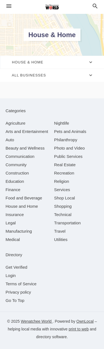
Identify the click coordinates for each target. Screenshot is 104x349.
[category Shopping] (63, 206)
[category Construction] (17, 173)
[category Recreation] (64, 173)
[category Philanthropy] (65, 139)
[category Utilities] (60, 239)
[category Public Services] (68, 156)
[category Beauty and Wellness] (25, 148)
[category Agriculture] (16, 123)
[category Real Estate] (65, 164)
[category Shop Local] (64, 198)
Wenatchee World (37, 321)
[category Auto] (10, 139)
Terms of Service (21, 283)
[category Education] (15, 181)
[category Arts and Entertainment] (27, 131)
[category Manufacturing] (19, 231)
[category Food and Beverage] (24, 198)
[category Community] (16, 164)
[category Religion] (61, 181)
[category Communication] (20, 156)
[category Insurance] (15, 214)
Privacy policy (18, 292)
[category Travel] (59, 231)
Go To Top (15, 300)
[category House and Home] (22, 206)
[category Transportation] (67, 222)
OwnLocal (84, 321)
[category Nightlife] (61, 123)
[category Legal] (11, 222)
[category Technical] (63, 214)
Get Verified (16, 267)
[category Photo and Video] (69, 148)
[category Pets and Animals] (70, 131)
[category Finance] (13, 189)
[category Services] (62, 189)
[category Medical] (13, 239)
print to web (78, 329)
